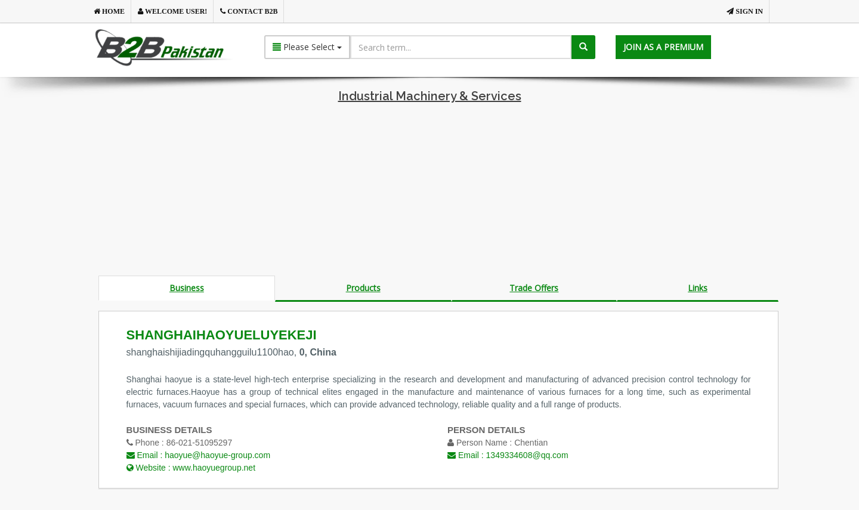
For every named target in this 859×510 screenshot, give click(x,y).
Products (363, 287)
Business (186, 287)
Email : (198, 455)
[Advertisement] (429, 192)
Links (697, 287)
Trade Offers (533, 287)
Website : (190, 467)
